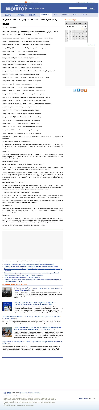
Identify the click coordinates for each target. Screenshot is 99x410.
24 (67, 38)
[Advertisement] (32, 245)
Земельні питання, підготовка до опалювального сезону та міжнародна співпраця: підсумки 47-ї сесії (31, 273)
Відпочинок (65, 14)
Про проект (6, 395)
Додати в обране (91, 2)
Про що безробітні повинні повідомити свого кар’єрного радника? (22, 277)
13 (76, 33)
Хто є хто (84, 14)
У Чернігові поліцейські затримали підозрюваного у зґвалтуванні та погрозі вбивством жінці (29, 264)
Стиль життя (45, 14)
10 (67, 33)
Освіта (55, 14)
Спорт (75, 14)
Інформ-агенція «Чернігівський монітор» (17, 8)
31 (67, 41)
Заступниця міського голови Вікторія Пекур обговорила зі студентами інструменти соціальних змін (31, 266)
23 (86, 36)
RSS (28, 2)
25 (70, 38)
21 (79, 36)
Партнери (18, 395)
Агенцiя (16, 27)
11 (70, 33)
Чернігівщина (8, 15)
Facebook (35, 2)
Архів (30, 395)
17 (67, 36)
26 (73, 38)
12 (73, 33)
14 (79, 33)
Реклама (13, 395)
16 (86, 33)
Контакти (25, 395)
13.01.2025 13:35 (7, 27)
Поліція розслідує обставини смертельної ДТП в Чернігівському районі (23, 275)
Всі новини (90, 45)
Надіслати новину (81, 2)
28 (79, 38)
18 (70, 36)
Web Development (83, 398)
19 (73, 36)
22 (83, 36)
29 (83, 38)
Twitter (31, 2)
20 (76, 36)
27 (76, 38)
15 (83, 33)
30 (86, 38)
